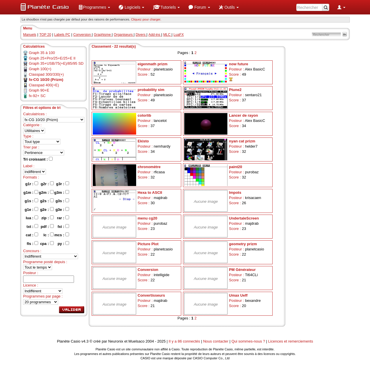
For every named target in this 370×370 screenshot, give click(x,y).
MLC (167, 35)
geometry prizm (243, 244)
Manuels (29, 35)
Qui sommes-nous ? (248, 341)
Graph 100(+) (40, 69)
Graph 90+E (39, 90)
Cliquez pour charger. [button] (146, 19)
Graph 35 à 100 (42, 53)
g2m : (46, 192)
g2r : (47, 183)
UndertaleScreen (244, 218)
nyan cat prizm (242, 141)
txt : (32, 226)
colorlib (144, 115)
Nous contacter (215, 341)
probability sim (151, 90)
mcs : (61, 235)
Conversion (82, 35)
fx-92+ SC (37, 96)
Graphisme (103, 35)
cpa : (47, 243)
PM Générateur (242, 269)
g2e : (47, 209)
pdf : (47, 226)
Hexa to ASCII (150, 192)
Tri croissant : (38, 159)
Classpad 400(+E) (44, 85)
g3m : (61, 192)
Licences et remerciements (290, 341)
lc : (48, 235)
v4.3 (85, 341)
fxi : (63, 226)
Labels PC (62, 35)
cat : (32, 235)
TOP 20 (45, 35)
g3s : (62, 200)
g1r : (31, 183)
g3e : (62, 209)
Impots (235, 192)
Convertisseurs (151, 295)
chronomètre (149, 167)
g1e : (31, 209)
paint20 (235, 167)
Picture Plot (148, 244)
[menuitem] (94, 7)
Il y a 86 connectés (185, 341)
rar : (63, 217)
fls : (32, 243)
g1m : (30, 192)
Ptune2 (235, 90)
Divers (141, 35)
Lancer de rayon (243, 115)
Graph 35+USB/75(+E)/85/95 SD (56, 63)
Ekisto (143, 141)
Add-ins (155, 35)
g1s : (31, 200)
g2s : (47, 200)
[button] (94, 7)
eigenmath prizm (152, 64)
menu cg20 (147, 218)
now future (238, 64)
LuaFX (178, 35)
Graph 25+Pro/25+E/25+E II (52, 58)
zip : (47, 217)
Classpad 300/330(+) (46, 74)
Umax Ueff (238, 295)
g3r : (62, 183)
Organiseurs (124, 35)
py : (63, 243)
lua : (32, 217)
